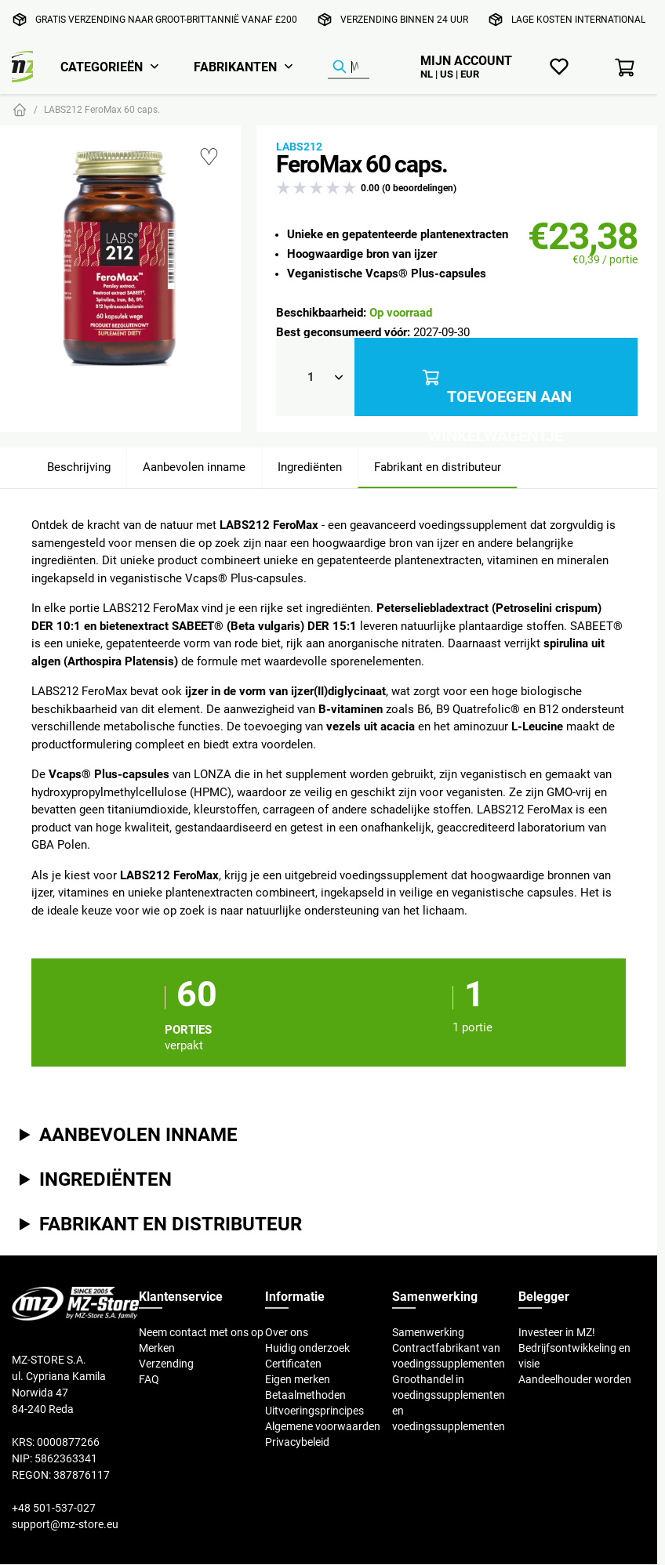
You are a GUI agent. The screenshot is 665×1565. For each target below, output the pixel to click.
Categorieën (101, 66)
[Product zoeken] (348, 67)
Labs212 (299, 146)
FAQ (149, 1379)
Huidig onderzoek (307, 1347)
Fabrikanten (235, 66)
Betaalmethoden (305, 1394)
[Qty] (315, 377)
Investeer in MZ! (556, 1332)
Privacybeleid (297, 1441)
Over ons (286, 1332)
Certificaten (293, 1363)
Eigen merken (297, 1379)
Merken (157, 1347)
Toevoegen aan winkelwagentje (496, 377)
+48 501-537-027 (54, 1507)
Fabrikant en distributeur (437, 467)
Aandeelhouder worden (574, 1379)
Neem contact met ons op (201, 1332)
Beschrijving (79, 467)
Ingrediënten (310, 467)
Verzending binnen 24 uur (404, 19)
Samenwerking (428, 1332)
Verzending (166, 1363)
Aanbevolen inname (194, 467)
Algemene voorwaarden (322, 1426)
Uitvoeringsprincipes (314, 1410)
